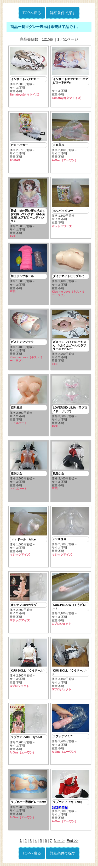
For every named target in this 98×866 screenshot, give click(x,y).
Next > (59, 841)
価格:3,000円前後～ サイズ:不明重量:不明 (70, 402)
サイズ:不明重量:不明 (70, 73)
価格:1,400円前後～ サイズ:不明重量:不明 (70, 270)
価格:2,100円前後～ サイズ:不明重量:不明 (70, 137)
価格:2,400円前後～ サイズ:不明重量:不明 (70, 466)
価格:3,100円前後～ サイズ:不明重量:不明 (70, 665)
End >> (72, 841)
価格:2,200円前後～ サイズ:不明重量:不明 (28, 794)
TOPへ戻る (31, 13)
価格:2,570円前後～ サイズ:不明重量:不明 (28, 137)
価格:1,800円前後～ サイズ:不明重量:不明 (28, 532)
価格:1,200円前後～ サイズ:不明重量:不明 (70, 728)
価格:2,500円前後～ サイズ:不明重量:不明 (28, 208)
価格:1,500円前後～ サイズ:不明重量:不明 (70, 203)
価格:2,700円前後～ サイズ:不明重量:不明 (70, 338)
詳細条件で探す (63, 13)
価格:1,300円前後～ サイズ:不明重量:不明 (28, 268)
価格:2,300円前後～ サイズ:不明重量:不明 (28, 72)
